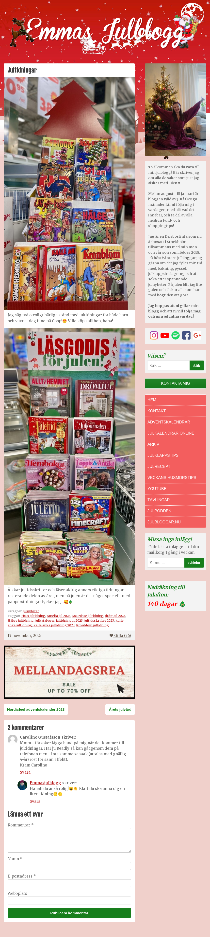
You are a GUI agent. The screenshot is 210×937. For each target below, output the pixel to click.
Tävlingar (158, 500)
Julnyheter (31, 611)
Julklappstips (162, 455)
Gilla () (120, 635)
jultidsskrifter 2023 (99, 620)
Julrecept (158, 466)
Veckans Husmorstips (171, 478)
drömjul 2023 (115, 616)
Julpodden (159, 511)
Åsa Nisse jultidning (87, 616)
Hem (151, 400)
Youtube (156, 489)
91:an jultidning (33, 616)
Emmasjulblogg (45, 783)
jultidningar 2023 (69, 620)
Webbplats (17, 893)
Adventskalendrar (168, 422)
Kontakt (156, 411)
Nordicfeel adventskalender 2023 (36, 709)
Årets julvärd (120, 709)
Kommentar (21, 825)
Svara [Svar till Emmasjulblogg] (35, 801)
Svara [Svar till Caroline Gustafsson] (25, 772)
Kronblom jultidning (92, 625)
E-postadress (22, 876)
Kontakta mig (175, 383)
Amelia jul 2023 (58, 616)
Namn (15, 859)
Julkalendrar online (170, 433)
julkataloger (44, 620)
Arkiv (153, 444)
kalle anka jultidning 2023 (54, 625)
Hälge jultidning (21, 620)
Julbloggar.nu (164, 522)
